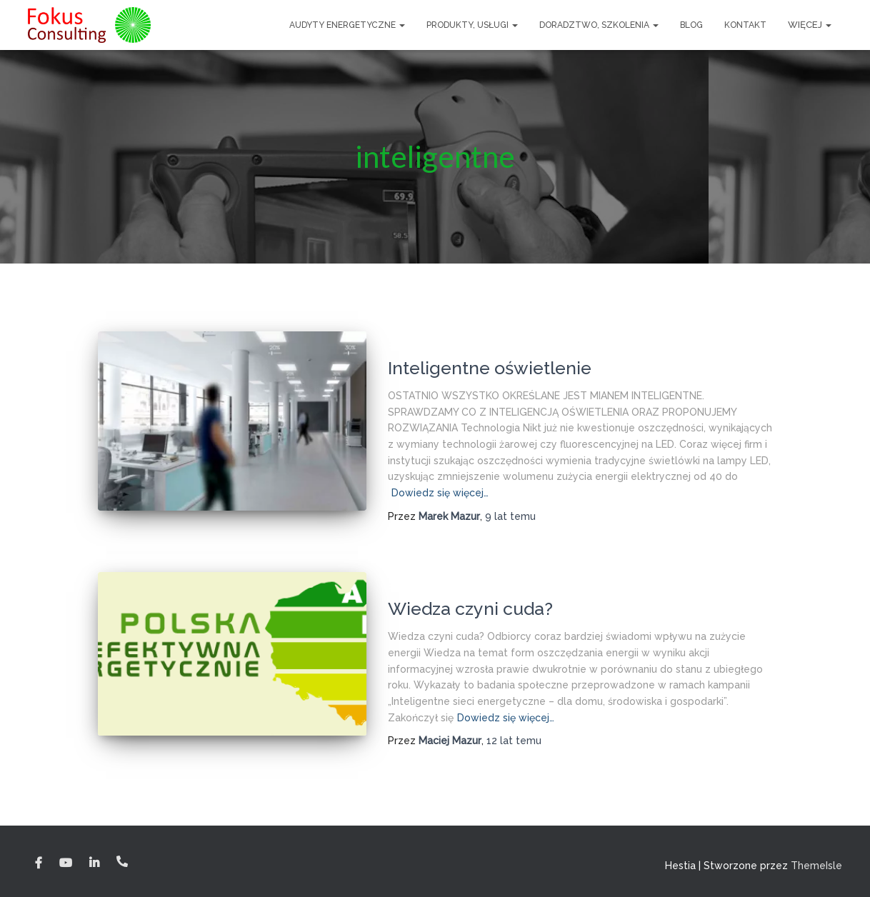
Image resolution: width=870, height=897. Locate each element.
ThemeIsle (816, 865)
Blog (691, 25)
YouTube (65, 863)
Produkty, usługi (472, 25)
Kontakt (745, 25)
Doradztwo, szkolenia (599, 25)
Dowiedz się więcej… (440, 492)
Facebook (38, 863)
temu (510, 516)
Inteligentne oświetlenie (489, 368)
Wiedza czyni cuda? (470, 608)
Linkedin (94, 863)
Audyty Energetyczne (347, 25)
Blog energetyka (429, 345)
